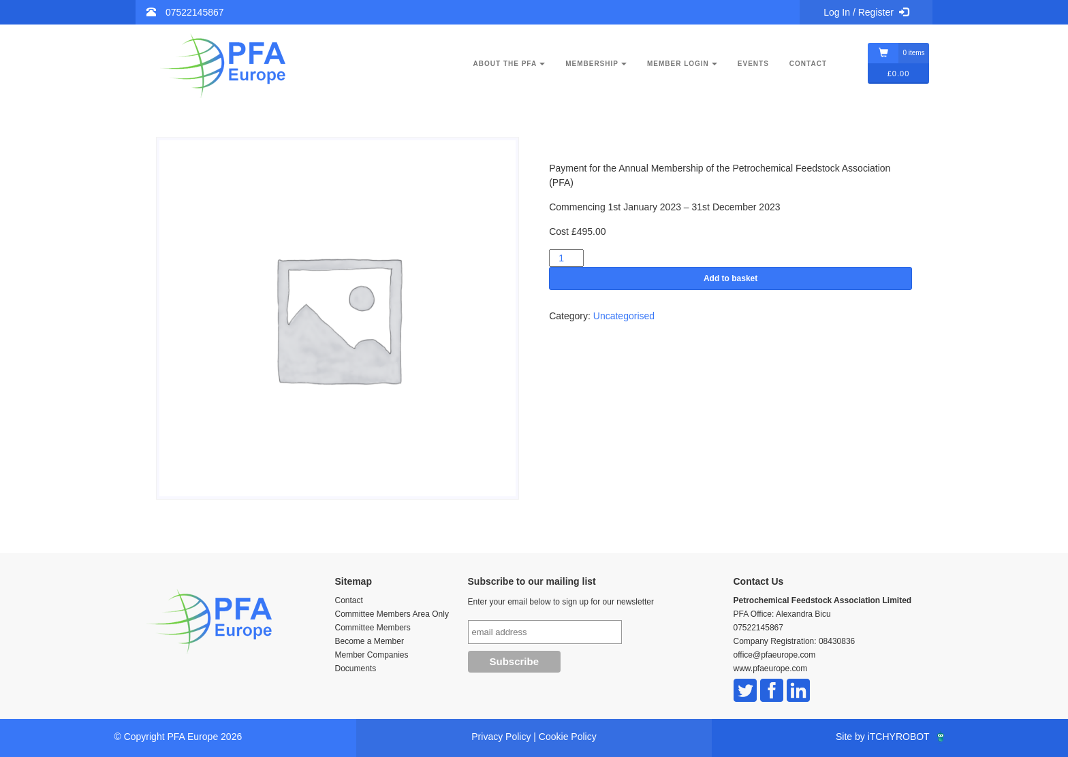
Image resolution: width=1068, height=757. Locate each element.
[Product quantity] (566, 258)
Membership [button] (596, 63)
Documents (356, 668)
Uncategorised (624, 315)
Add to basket (730, 278)
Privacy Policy (501, 736)
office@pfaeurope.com (775, 655)
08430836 (837, 641)
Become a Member (369, 641)
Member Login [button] (682, 63)
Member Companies (372, 655)
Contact (808, 63)
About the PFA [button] (509, 63)
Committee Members (373, 627)
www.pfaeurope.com (771, 668)
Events (753, 63)
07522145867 (195, 12)
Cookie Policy (568, 736)
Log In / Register (866, 12)
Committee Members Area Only (392, 614)
